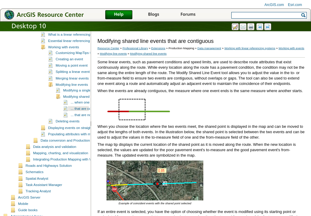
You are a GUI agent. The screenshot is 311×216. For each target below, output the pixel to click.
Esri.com (295, 5)
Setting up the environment (61, 31)
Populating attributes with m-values (75, 156)
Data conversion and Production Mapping (72, 162)
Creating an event (69, 81)
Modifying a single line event (85, 112)
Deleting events (67, 143)
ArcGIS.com (274, 5)
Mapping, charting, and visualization (60, 175)
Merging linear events (72, 100)
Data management (209, 48)
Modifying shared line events (85, 118)
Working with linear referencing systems (71, 50)
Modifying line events (72, 106)
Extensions (158, 48)
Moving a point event (72, 87)
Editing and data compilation (62, 44)
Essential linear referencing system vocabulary (83, 62)
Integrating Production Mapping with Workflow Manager (75, 181)
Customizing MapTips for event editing (85, 74)
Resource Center (108, 48)
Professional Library (135, 48)
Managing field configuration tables (67, 38)
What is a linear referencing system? (76, 56)
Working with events (63, 69)
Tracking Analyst (38, 213)
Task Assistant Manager (44, 206)
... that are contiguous (87, 130)
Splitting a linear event (73, 93)
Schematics (35, 194)
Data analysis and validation (54, 168)
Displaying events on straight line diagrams (81, 150)
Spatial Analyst (37, 200)
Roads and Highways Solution (49, 187)
